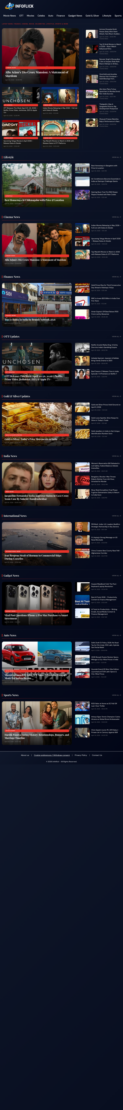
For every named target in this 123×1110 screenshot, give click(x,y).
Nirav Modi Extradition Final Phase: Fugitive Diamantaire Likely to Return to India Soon (105, 492)
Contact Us (97, 755)
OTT (21, 15)
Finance (61, 15)
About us (25, 755)
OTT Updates (8, 105)
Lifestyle (106, 15)
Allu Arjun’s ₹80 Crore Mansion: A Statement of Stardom (36, 74)
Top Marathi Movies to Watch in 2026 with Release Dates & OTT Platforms (58, 142)
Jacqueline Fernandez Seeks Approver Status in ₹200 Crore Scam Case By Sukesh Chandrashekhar (37, 497)
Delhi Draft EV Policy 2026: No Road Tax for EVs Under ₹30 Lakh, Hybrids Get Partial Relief (105, 645)
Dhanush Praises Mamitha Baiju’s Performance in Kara (109, 120)
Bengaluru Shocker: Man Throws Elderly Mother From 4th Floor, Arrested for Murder (103, 479)
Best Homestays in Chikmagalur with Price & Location (34, 200)
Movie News (9, 15)
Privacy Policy (81, 755)
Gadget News (75, 15)
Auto (50, 15)
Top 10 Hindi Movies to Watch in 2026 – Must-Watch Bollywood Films (110, 46)
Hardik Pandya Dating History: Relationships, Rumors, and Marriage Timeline (37, 736)
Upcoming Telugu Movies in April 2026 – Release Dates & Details (18, 142)
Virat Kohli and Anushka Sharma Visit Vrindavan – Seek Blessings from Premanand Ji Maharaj (108, 77)
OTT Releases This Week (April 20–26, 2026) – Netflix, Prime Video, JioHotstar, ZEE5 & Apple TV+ (21, 110)
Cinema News (11, 67)
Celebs (41, 15)
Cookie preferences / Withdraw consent (52, 755)
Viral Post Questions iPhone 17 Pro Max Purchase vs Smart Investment (36, 617)
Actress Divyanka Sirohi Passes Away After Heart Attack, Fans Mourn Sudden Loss (109, 32)
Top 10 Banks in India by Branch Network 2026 (30, 319)
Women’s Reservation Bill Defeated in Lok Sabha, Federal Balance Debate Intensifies (105, 465)
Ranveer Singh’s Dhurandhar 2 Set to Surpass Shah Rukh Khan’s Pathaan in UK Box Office (109, 62)
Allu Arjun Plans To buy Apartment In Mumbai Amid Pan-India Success (109, 91)
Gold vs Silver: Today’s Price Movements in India (31, 439)
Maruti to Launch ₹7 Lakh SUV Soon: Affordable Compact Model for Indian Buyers (36, 676)
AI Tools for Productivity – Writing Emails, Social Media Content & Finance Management (104, 611)
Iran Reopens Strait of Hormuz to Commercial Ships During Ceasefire (33, 557)
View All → (116, 157)
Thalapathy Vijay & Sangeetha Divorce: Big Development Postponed (108, 106)
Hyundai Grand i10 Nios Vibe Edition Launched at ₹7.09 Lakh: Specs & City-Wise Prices (105, 671)
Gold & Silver (92, 15)
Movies (30, 15)
